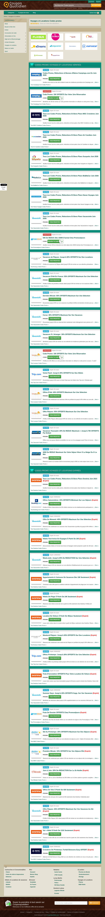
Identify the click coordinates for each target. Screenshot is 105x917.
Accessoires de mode (15, 33)
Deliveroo (69, 8)
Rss (98, 13)
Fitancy (81, 882)
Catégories (11, 12)
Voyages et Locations (15, 45)
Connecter (91, 1)
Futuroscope (58, 880)
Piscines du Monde (84, 872)
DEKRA (80, 8)
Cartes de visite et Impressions (15, 874)
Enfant (6, 30)
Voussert (32, 872)
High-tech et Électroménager (15, 39)
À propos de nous (23, 12)
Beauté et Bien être (10, 27)
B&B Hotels (82, 884)
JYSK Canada (58, 875)
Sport (15, 51)
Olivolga (81, 876)
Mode (6, 24)
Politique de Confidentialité (58, 912)
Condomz (8, 887)
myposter (33, 887)
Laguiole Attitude (59, 890)
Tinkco (56, 882)
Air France (33, 884)
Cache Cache (58, 872)
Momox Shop (34, 874)
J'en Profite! (55, 79)
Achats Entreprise (15, 42)
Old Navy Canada (59, 885)
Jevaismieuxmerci (84, 874)
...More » (96, 82)
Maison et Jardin (15, 48)
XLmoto (56, 893)
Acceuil (22, 912)
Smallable (33, 882)
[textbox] (71, 903)
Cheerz (75, 8)
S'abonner (94, 903)
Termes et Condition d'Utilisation (76, 912)
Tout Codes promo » (41, 85)
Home (5, 16)
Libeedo (8, 882)
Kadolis (32, 876)
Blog (34, 12)
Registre (98, 1)
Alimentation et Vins (15, 36)
